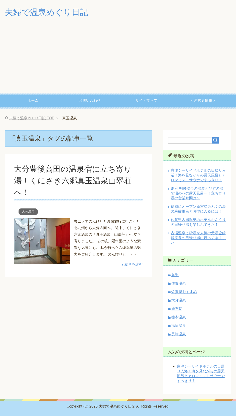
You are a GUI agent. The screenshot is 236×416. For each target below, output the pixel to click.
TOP (31, 118)
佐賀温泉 (178, 283)
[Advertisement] (118, 59)
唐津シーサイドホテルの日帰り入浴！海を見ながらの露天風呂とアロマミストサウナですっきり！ (198, 175)
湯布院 (176, 309)
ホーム (32, 100)
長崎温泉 (178, 334)
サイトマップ (146, 100)
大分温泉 (28, 211)
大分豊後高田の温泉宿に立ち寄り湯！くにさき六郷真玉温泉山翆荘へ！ (73, 181)
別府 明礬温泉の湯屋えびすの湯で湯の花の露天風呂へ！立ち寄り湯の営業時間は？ (198, 193)
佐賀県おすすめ (184, 292)
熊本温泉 (178, 317)
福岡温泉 (178, 326)
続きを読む (134, 264)
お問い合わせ (90, 100)
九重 (175, 275)
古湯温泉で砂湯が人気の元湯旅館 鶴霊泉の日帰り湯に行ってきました (198, 238)
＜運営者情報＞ (203, 100)
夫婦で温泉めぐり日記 (46, 12)
